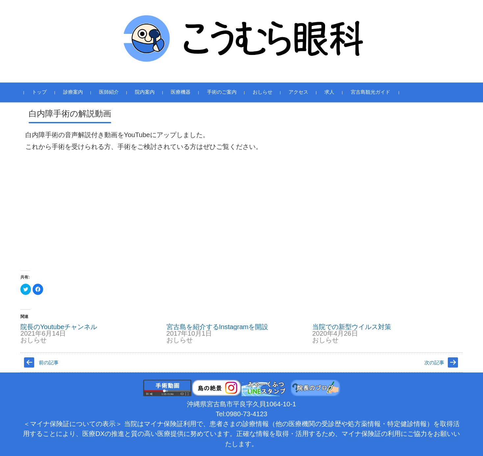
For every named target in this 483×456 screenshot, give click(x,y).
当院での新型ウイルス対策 (351, 326)
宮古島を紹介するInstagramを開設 (217, 326)
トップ (42, 92)
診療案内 (76, 92)
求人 (333, 92)
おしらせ (265, 92)
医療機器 (184, 92)
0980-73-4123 (246, 414)
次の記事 (434, 362)
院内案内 (148, 92)
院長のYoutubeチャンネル (58, 326)
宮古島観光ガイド (373, 92)
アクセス (301, 92)
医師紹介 (112, 92)
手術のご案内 (225, 92)
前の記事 (49, 362)
